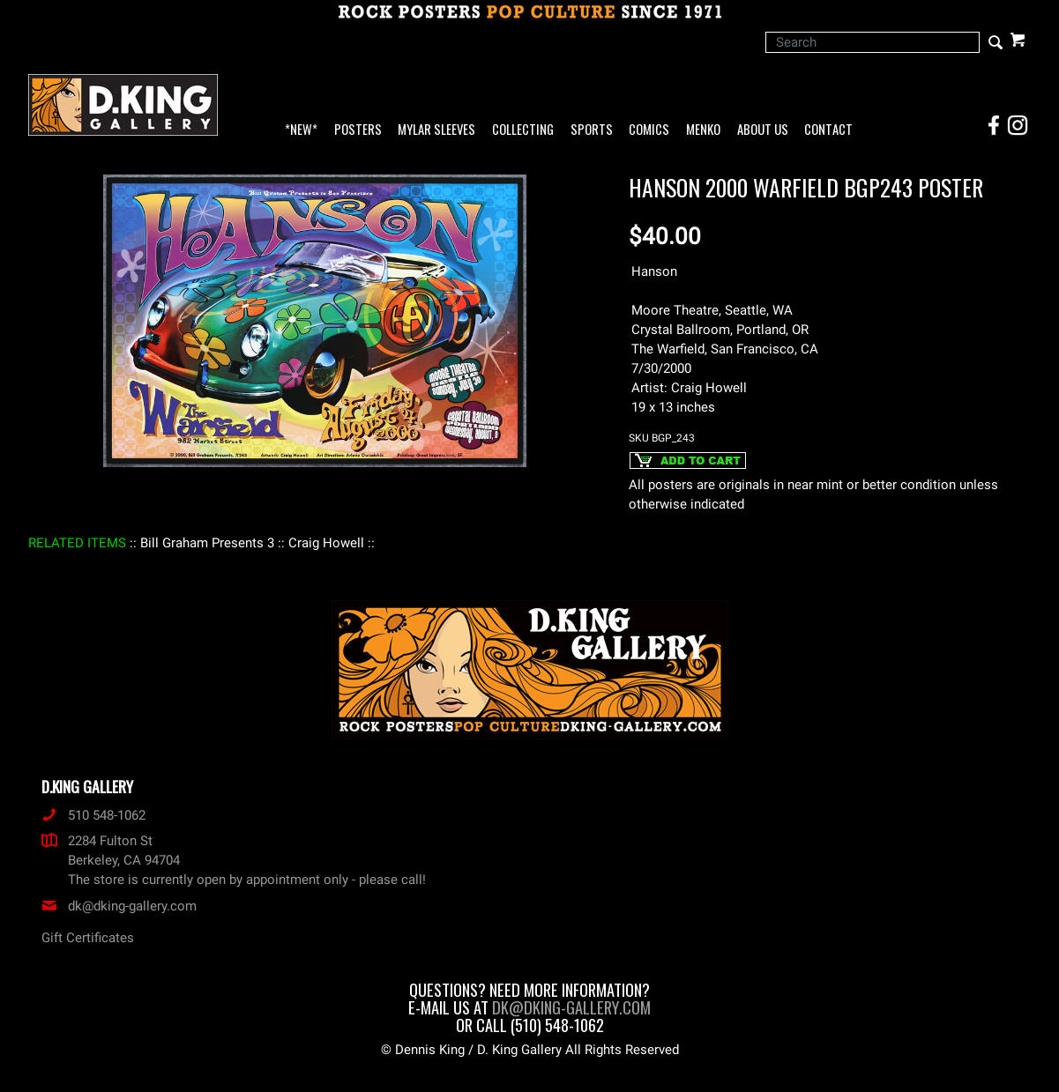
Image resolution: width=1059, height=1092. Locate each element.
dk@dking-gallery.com (119, 906)
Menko (703, 130)
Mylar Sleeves (436, 130)
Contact (828, 130)
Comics (649, 130)
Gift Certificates (87, 938)
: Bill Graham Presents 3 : (207, 543)
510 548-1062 (93, 815)
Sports (592, 130)
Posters (358, 130)
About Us (762, 130)
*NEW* (301, 130)
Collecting (523, 130)
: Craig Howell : (326, 543)
